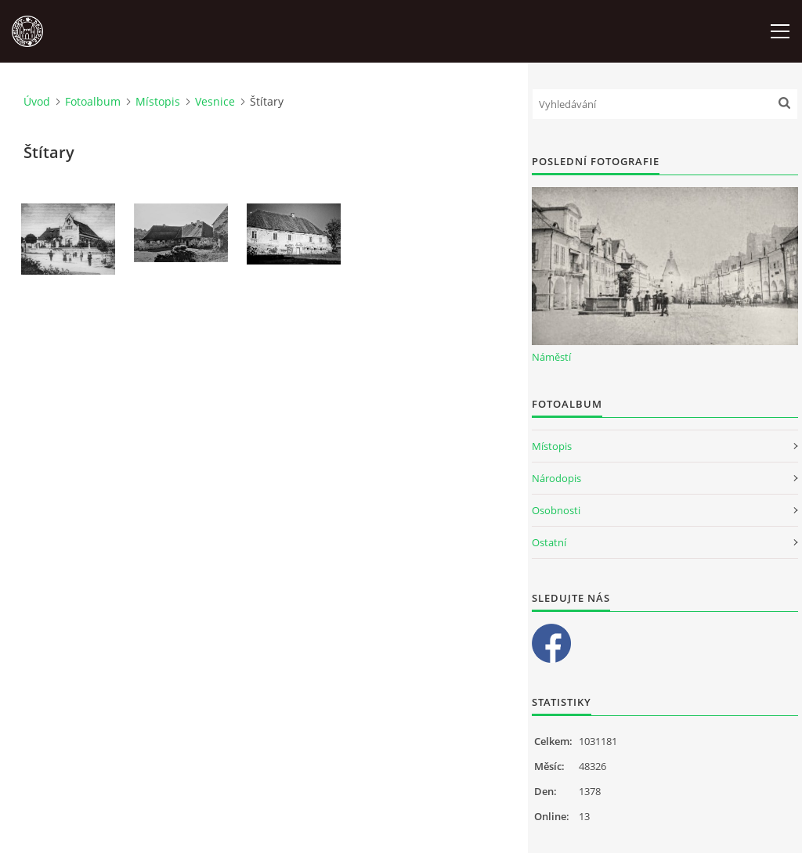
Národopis (556, 478)
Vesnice (215, 101)
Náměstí (551, 357)
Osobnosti (556, 510)
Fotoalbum (93, 101)
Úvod (36, 101)
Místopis (157, 101)
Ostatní (549, 542)
